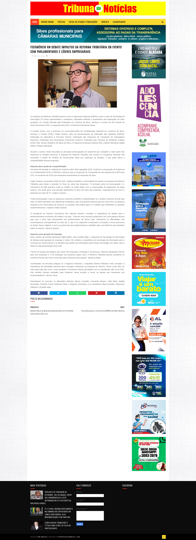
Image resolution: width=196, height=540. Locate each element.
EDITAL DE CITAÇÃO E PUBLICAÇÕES (83, 21)
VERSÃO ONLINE (47, 21)
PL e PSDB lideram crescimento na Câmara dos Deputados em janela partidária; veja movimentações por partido (59, 513)
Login (78, 537)
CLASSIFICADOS (119, 21)
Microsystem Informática (67, 537)
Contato (105, 21)
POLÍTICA (61, 21)
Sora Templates (42, 537)
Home (34, 21)
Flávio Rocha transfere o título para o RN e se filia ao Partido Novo (58, 525)
